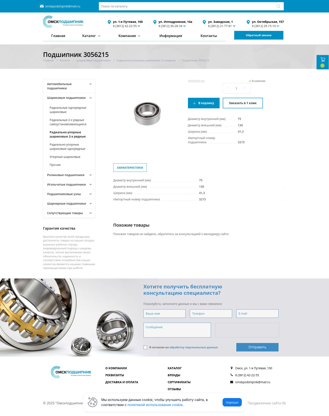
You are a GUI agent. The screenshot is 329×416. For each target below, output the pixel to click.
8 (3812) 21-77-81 (220, 26)
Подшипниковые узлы (64, 194)
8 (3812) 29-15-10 (264, 26)
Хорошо (232, 402)
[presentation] (247, 330)
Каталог (89, 35)
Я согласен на (180, 347)
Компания (127, 35)
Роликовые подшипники (65, 175)
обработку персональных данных (193, 347)
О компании (116, 368)
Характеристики (130, 167)
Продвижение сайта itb (267, 403)
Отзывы (174, 389)
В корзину (206, 103)
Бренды (174, 375)
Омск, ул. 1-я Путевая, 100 (253, 368)
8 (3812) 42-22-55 (125, 26)
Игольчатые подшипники (66, 184)
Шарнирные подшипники (66, 203)
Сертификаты (179, 382)
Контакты (209, 35)
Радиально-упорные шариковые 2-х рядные (68, 134)
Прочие (55, 165)
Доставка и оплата (121, 382)
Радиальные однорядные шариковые (68, 110)
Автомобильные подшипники (59, 86)
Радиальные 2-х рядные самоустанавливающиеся (68, 122)
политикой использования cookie (155, 405)
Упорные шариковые (65, 157)
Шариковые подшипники (66, 98)
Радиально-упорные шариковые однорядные (67, 146)
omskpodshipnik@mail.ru (62, 6)
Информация (170, 35)
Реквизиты (114, 375)
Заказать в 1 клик (243, 103)
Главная (58, 35)
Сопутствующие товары (65, 213)
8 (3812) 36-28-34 (170, 26)
